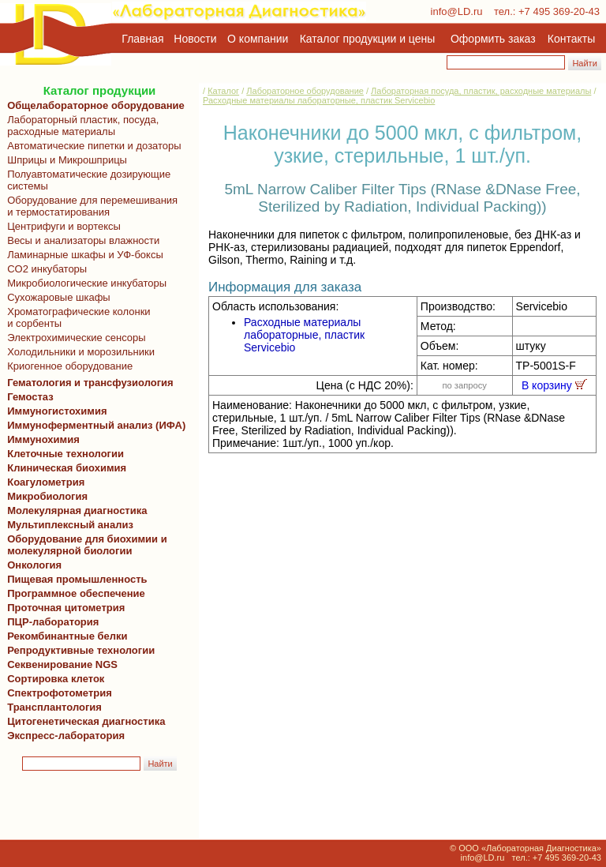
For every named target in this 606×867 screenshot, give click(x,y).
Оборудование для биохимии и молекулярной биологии (84, 545)
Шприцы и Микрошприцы (64, 160)
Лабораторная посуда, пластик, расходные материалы (481, 91)
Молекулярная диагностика (74, 510)
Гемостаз (30, 397)
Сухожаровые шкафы (56, 297)
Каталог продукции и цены (367, 38)
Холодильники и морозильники (78, 352)
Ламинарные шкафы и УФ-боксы (82, 255)
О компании (256, 38)
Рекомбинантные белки (65, 636)
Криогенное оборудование (67, 366)
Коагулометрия (46, 482)
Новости (194, 38)
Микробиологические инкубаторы (84, 283)
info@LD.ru (457, 11)
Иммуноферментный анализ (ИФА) (93, 425)
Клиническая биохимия (64, 468)
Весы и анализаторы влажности (80, 240)
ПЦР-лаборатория (50, 622)
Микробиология (47, 496)
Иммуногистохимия (54, 411)
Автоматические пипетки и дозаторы (91, 146)
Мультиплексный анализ (70, 525)
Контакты (571, 38)
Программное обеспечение (76, 593)
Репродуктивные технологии (78, 650)
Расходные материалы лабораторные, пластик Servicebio (319, 100)
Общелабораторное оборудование (93, 105)
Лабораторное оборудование (305, 91)
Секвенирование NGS (60, 664)
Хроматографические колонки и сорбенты (76, 317)
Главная (142, 38)
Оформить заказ (493, 38)
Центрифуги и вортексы (61, 226)
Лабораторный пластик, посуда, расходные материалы (80, 125)
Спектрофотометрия (60, 693)
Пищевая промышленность (77, 579)
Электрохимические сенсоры (74, 337)
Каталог (223, 91)
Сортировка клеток (53, 679)
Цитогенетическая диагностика (83, 721)
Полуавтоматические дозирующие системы (86, 180)
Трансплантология (52, 707)
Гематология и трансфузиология (88, 382)
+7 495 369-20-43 (559, 11)
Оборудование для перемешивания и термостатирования (90, 206)
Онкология (34, 565)
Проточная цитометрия (63, 608)
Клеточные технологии (63, 454)
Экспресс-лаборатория (66, 735)
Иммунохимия (43, 439)
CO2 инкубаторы (44, 269)
